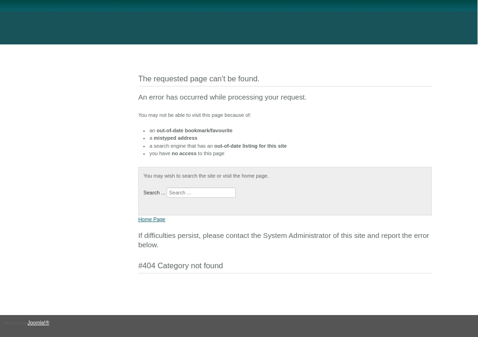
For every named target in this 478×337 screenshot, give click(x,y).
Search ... (154, 192)
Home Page (151, 219)
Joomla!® (38, 322)
